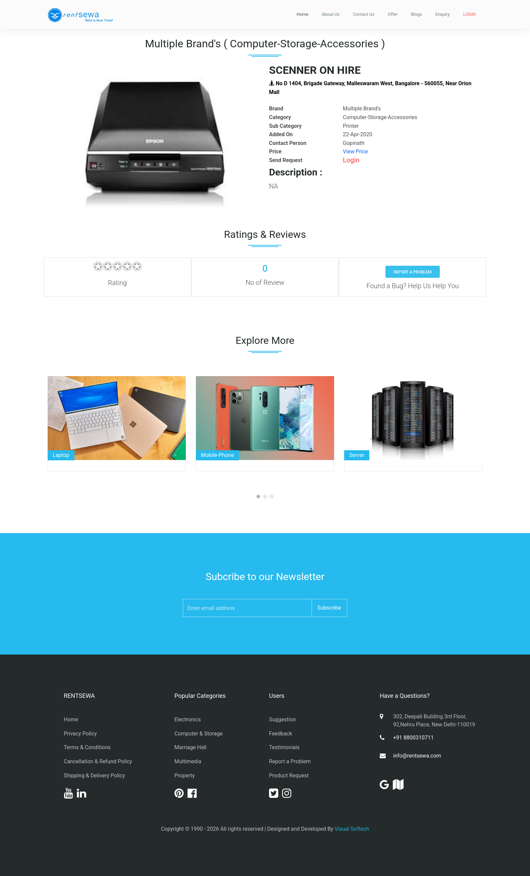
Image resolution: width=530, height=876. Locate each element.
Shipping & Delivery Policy (94, 775)
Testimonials (284, 747)
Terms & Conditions (87, 747)
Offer (393, 14)
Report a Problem (412, 272)
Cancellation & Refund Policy (98, 761)
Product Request (289, 775)
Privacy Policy (80, 733)
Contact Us (363, 14)
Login (351, 160)
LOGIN (469, 14)
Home (302, 14)
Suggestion (282, 719)
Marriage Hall (190, 747)
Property (184, 775)
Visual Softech (352, 829)
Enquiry (442, 14)
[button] (64, 139)
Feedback (280, 733)
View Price (355, 151)
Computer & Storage (198, 733)
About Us (330, 14)
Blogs (416, 14)
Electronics (187, 719)
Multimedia (187, 761)
